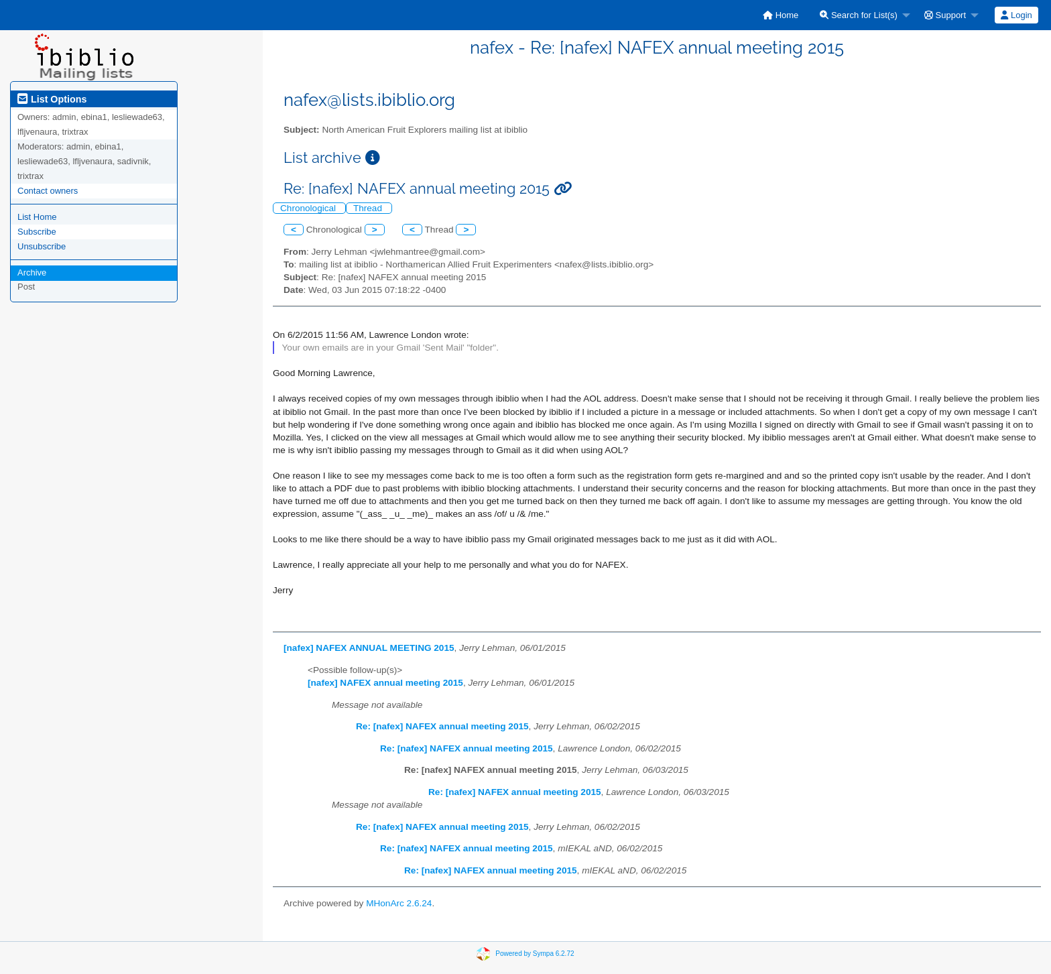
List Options (51, 99)
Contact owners (47, 191)
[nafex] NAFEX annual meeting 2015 (385, 683)
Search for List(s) (859, 15)
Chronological (309, 208)
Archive (31, 272)
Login (1016, 15)
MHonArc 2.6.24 (399, 903)
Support (945, 15)
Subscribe (36, 232)
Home (780, 15)
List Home (37, 217)
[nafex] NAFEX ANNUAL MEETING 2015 (369, 648)
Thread (369, 208)
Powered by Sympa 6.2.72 (534, 953)
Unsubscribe (41, 246)
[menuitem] (780, 15)
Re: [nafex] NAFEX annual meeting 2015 (442, 726)
